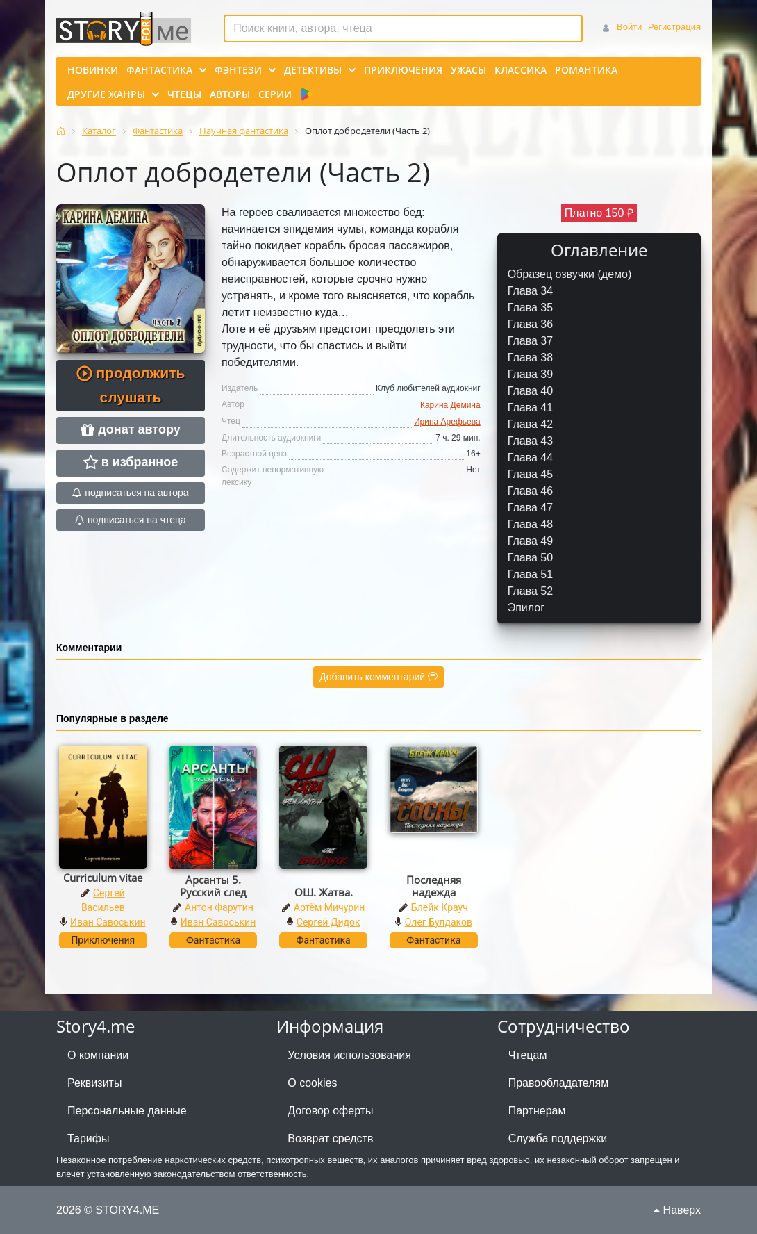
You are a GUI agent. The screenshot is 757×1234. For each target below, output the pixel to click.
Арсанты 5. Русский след (213, 886)
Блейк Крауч (439, 907)
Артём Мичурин (329, 907)
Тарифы (88, 1138)
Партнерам (537, 1111)
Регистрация (674, 27)
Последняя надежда (433, 886)
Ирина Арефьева (447, 422)
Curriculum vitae (102, 878)
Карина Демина (450, 405)
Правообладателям (558, 1083)
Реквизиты (94, 1083)
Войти (629, 27)
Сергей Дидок (328, 922)
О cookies (312, 1083)
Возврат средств (330, 1138)
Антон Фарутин (219, 907)
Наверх (677, 1210)
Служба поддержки (557, 1138)
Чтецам (527, 1055)
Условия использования (349, 1055)
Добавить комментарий (378, 676)
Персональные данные (127, 1111)
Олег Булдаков (438, 922)
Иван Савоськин (108, 922)
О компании (97, 1055)
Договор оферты (330, 1111)
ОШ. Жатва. (323, 892)
